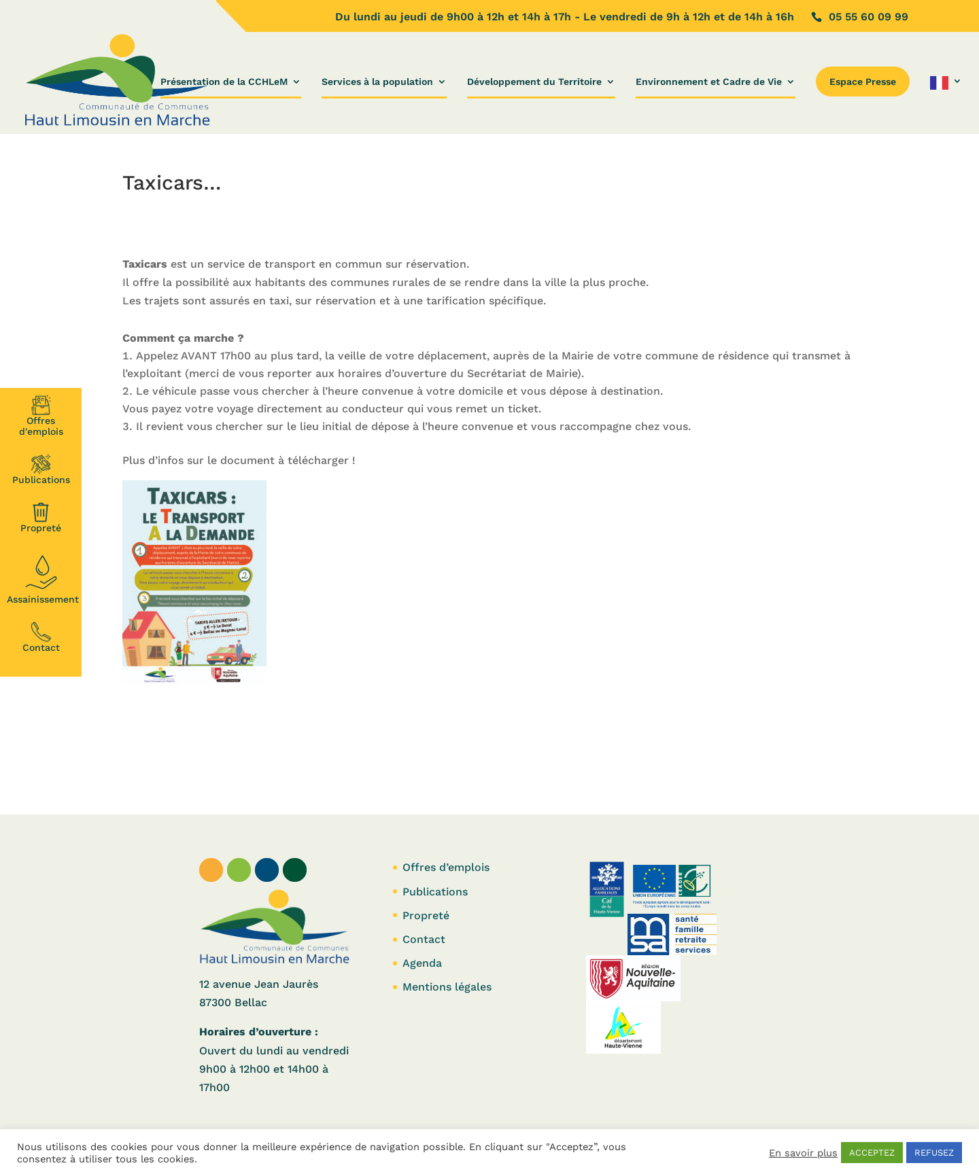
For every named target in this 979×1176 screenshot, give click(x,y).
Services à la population (377, 82)
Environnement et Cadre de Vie (709, 82)
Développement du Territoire (534, 82)
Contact (41, 637)
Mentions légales (447, 986)
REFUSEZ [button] (934, 1152)
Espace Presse (862, 81)
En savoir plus (803, 1153)
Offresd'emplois (41, 416)
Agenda (422, 963)
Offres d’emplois (446, 867)
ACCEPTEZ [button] (872, 1152)
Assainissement (43, 577)
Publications (41, 469)
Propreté (40, 517)
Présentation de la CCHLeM (224, 82)
